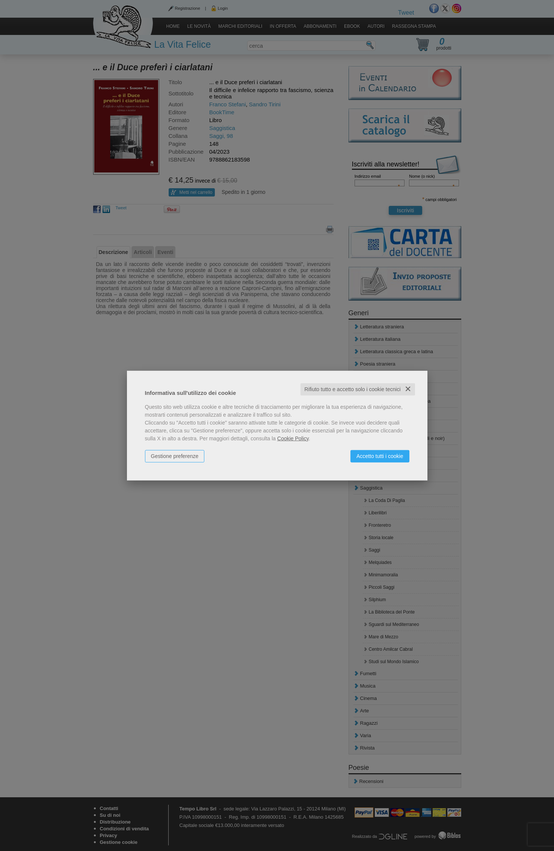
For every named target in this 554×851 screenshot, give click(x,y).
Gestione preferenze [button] (175, 456)
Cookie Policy (293, 438)
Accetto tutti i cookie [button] (379, 456)
